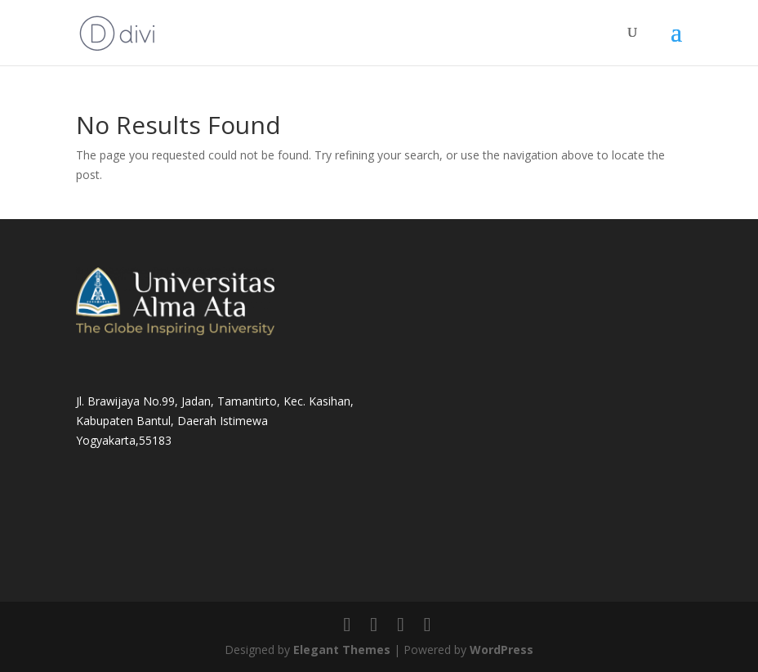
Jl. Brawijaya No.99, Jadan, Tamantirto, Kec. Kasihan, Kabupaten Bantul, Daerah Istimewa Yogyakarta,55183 (215, 420)
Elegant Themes (341, 649)
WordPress (501, 649)
